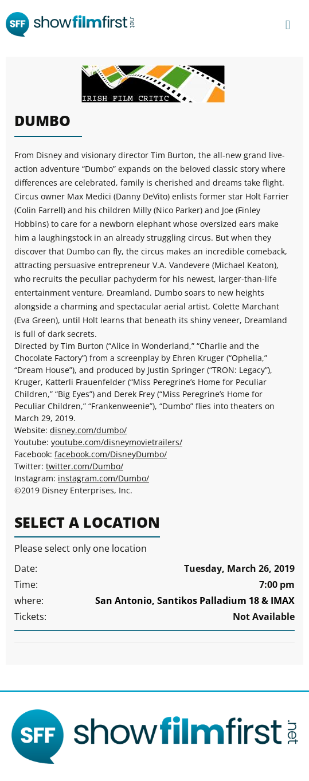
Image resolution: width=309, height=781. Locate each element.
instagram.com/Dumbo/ (103, 478)
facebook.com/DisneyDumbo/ (110, 454)
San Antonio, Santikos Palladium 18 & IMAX (195, 600)
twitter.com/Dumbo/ (84, 466)
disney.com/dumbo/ (88, 430)
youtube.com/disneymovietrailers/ (116, 442)
